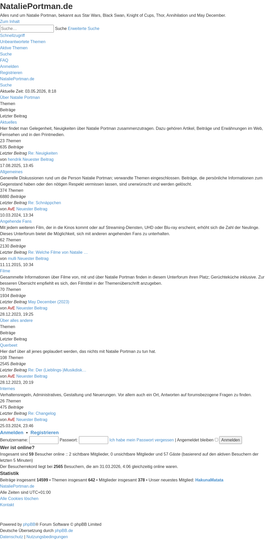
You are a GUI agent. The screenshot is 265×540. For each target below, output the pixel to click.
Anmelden (11, 432)
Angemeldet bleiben (197, 440)
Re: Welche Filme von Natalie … (58, 252)
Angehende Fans (16, 221)
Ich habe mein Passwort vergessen (141, 440)
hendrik (14, 159)
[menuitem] (23, 41)
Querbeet (8, 345)
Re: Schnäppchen (44, 203)
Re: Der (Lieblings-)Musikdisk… (57, 370)
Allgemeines (11, 172)
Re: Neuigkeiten (43, 153)
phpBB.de (64, 530)
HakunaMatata (209, 480)
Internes (7, 388)
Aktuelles (8, 122)
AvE (11, 209)
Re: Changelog (42, 413)
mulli (12, 258)
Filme (5, 271)
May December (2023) (48, 302)
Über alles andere (16, 320)
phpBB (29, 524)
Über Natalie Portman (20, 97)
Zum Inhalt (10, 21)
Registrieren (45, 432)
